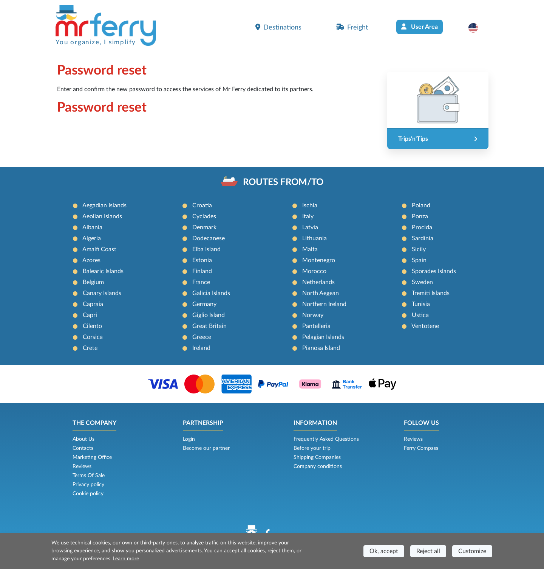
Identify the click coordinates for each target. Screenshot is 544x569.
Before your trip (312, 448)
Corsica (93, 337)
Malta (310, 249)
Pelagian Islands (323, 337)
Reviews (82, 466)
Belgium (93, 282)
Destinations (278, 27)
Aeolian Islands (102, 216)
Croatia (202, 205)
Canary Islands (102, 293)
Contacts (83, 448)
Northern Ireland (324, 304)
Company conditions (318, 466)
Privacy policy (88, 484)
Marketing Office (92, 457)
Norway (312, 315)
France (201, 282)
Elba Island (206, 249)
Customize (472, 551)
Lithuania (314, 238)
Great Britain (209, 326)
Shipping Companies (317, 457)
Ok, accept (383, 551)
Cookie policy (88, 493)
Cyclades (204, 216)
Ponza (420, 216)
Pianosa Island (321, 348)
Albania (92, 227)
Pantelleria (316, 326)
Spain (419, 260)
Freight (352, 27)
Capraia (93, 304)
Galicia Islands (211, 293)
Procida (422, 227)
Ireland (201, 348)
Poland (421, 205)
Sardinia (422, 238)
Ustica (420, 315)
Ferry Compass (421, 448)
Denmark (204, 227)
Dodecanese (208, 238)
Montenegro (318, 260)
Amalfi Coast (99, 249)
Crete (90, 348)
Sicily (419, 249)
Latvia (310, 227)
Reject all (428, 551)
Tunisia (421, 304)
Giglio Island (208, 315)
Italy (308, 216)
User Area (419, 26)
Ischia (309, 205)
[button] (476, 28)
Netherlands (318, 282)
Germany (204, 304)
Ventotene (425, 326)
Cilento (92, 326)
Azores (91, 260)
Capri (90, 315)
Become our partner (206, 448)
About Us (83, 439)
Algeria (91, 238)
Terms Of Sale (89, 475)
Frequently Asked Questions (326, 439)
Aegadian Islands (104, 205)
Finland (202, 271)
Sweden (422, 282)
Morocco (314, 271)
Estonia (202, 260)
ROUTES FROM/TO (283, 182)
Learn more (126, 558)
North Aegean (320, 293)
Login (189, 439)
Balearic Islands (103, 271)
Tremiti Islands (431, 293)
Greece (201, 337)
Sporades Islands (434, 271)
